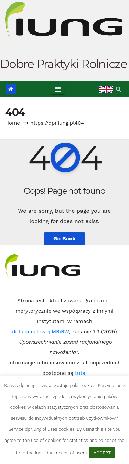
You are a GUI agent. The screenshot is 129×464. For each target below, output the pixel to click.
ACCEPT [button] (102, 452)
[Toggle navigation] (57, 89)
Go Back (64, 238)
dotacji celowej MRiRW (40, 332)
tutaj (81, 373)
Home (12, 123)
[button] (118, 89)
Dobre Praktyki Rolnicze (63, 64)
